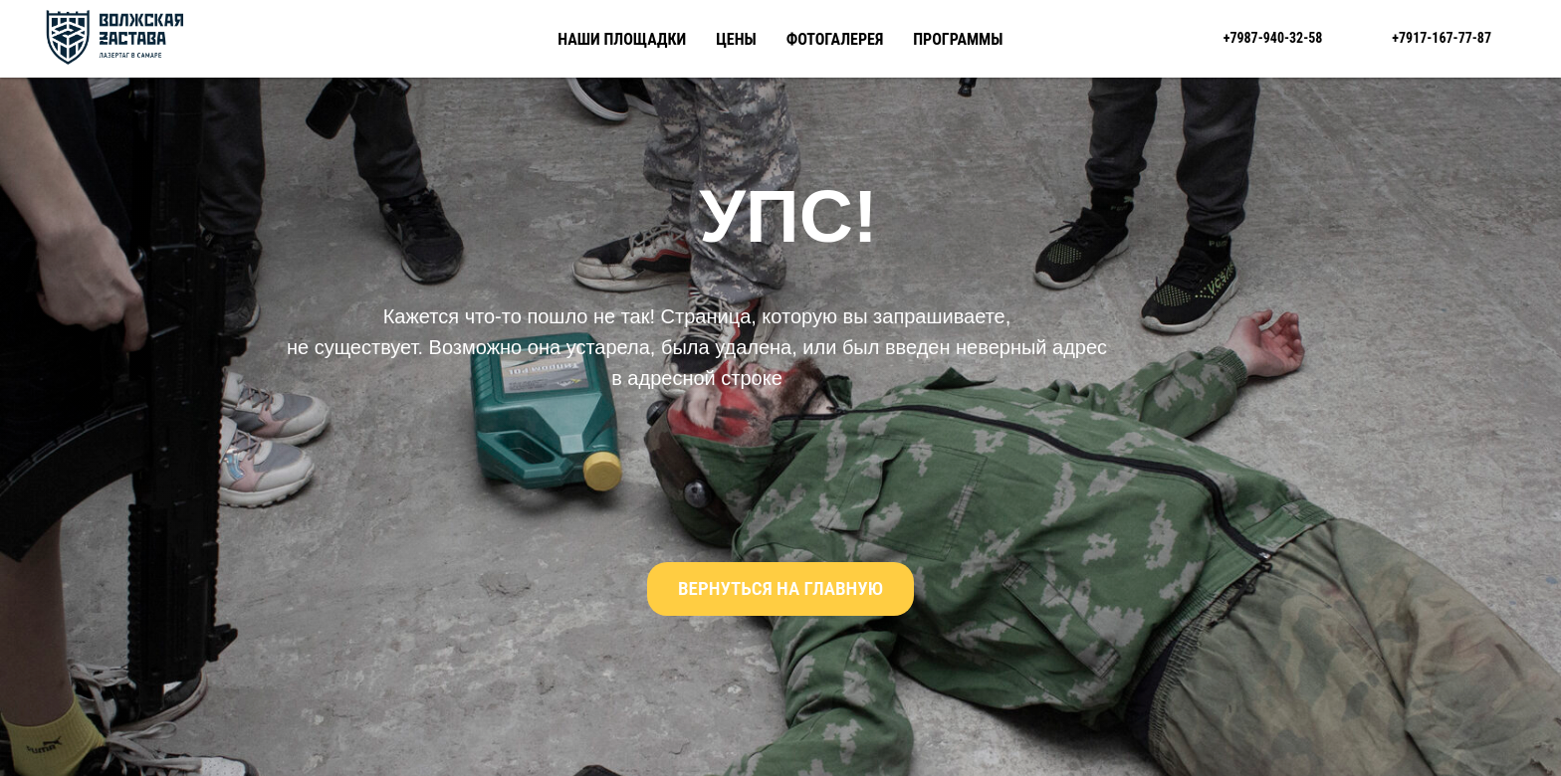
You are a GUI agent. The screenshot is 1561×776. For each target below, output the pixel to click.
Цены (736, 39)
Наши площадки (622, 39)
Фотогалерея (835, 39)
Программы (958, 39)
